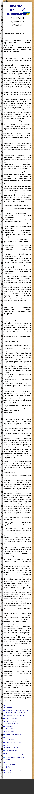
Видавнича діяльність (12, 747)
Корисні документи (13, 767)
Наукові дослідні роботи (13, 721)
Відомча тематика (13, 723)
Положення (11, 728)
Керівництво (9, 707)
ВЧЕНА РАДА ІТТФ (11, 731)
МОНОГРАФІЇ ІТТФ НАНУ (12, 737)
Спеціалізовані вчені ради (13, 734)
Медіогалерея (10, 745)
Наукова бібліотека (11, 750)
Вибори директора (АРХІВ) (13, 770)
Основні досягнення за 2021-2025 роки (17, 710)
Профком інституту (11, 762)
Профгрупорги (12, 764)
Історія (8, 705)
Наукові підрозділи (11, 718)
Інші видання (12, 739)
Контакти (8, 772)
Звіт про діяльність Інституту (16, 712)
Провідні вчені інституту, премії (15, 715)
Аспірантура (9, 726)
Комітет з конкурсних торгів (14, 742)
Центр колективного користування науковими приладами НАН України (16, 754)
